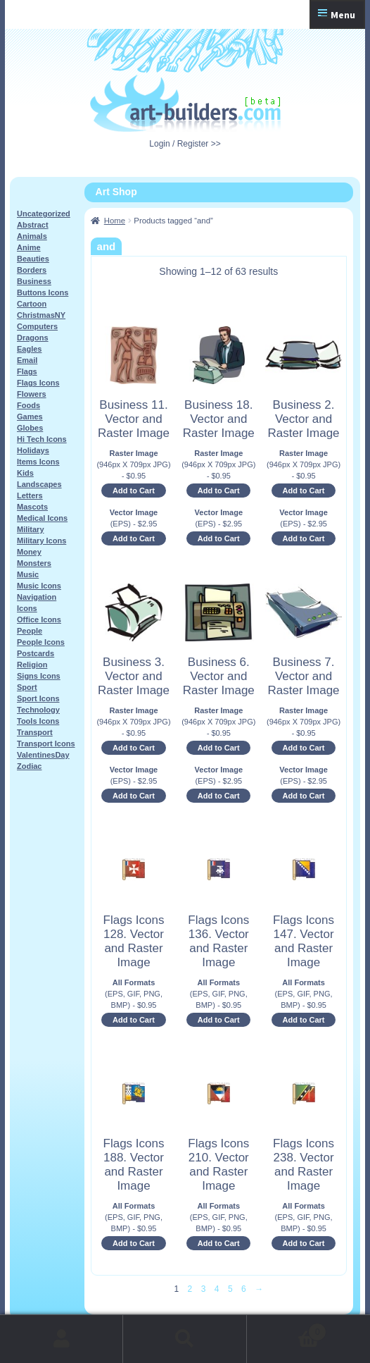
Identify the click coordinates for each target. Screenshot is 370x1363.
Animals (32, 236)
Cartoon (31, 304)
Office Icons (39, 619)
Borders (31, 270)
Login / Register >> (184, 144)
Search (184, 1339)
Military (30, 529)
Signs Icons (38, 676)
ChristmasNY (41, 315)
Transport (35, 732)
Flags (27, 371)
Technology (38, 709)
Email (27, 360)
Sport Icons (38, 698)
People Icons (41, 642)
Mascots (32, 506)
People (29, 631)
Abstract (33, 225)
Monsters (34, 563)
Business (34, 281)
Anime (29, 247)
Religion (32, 664)
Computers (37, 326)
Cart (287, 1329)
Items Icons (38, 461)
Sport (27, 687)
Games (30, 416)
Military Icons (41, 540)
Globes (30, 428)
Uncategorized (43, 213)
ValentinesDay (43, 755)
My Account (61, 1339)
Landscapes (39, 484)
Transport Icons (46, 743)
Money (29, 552)
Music (28, 574)
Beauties (33, 258)
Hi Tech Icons (42, 439)
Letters (30, 495)
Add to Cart (134, 490)
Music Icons (39, 585)
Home (114, 220)
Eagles (29, 349)
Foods (28, 405)
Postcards (35, 653)
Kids (25, 473)
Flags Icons (38, 382)
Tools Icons (38, 721)
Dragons (33, 337)
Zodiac (29, 766)
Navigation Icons (36, 602)
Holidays (33, 450)
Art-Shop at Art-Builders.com (185, 103)
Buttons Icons (42, 292)
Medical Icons (42, 518)
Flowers (31, 394)
